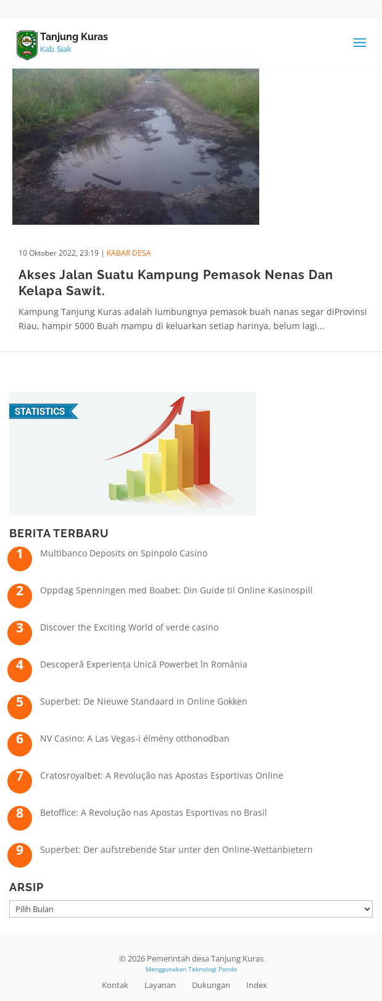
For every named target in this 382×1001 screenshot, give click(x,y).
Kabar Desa (129, 253)
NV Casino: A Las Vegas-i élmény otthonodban (135, 738)
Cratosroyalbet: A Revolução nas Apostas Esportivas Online (161, 775)
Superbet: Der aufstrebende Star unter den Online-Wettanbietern (176, 849)
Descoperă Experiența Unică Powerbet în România (143, 664)
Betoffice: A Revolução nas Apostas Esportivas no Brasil (153, 812)
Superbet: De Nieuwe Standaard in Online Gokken (143, 701)
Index (256, 985)
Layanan (160, 985)
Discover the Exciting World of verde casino (129, 627)
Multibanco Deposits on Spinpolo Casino (123, 553)
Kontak (115, 985)
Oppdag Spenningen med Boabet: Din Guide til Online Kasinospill (176, 590)
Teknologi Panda (212, 969)
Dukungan (211, 985)
